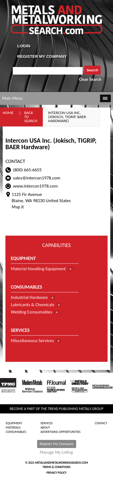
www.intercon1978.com (35, 186)
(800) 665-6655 (27, 170)
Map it (18, 207)
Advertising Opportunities (60, 431)
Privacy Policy (57, 472)
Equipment (14, 423)
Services (46, 423)
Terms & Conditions (56, 467)
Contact (101, 423)
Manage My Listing (56, 452)
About (45, 427)
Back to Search (30, 116)
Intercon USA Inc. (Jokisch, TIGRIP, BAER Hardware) (67, 116)
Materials (13, 427)
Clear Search (90, 79)
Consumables (16, 431)
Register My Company (56, 444)
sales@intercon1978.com (36, 178)
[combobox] (48, 71)
